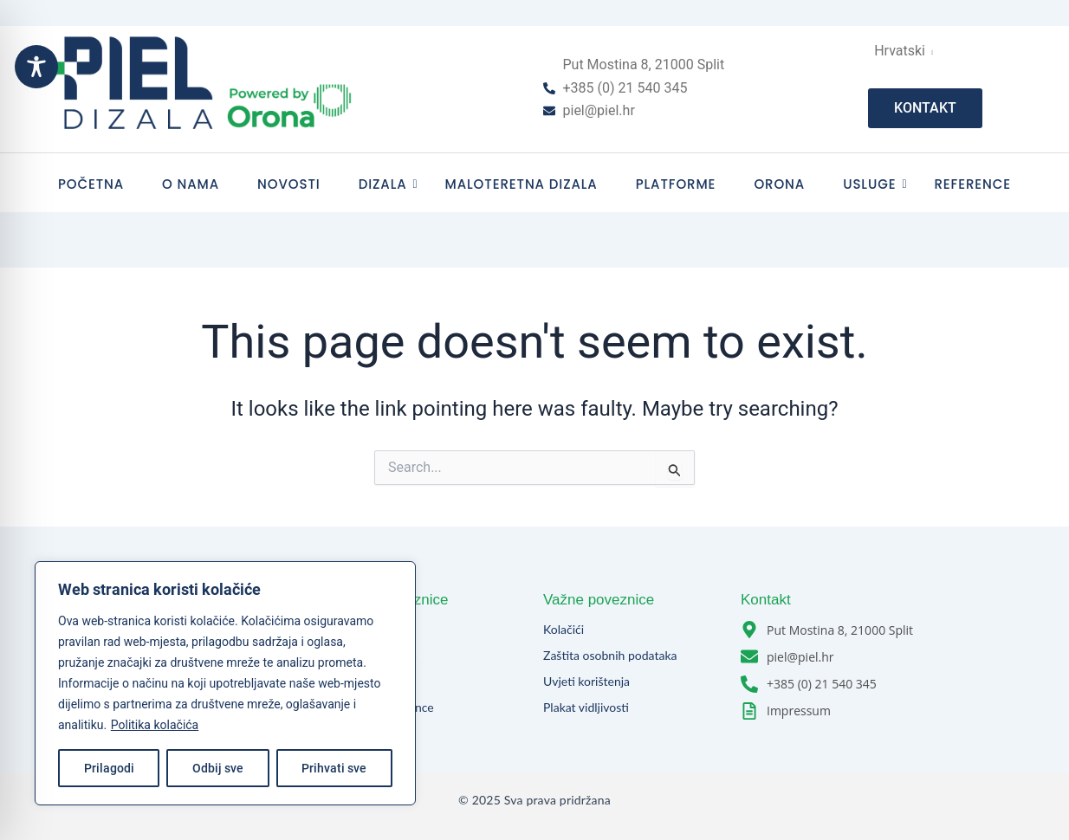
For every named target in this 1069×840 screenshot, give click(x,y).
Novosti (289, 184)
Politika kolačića (154, 725)
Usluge (874, 184)
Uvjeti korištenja (586, 681)
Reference (972, 184)
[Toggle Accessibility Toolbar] (36, 66)
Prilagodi (109, 768)
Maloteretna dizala (521, 184)
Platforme (676, 184)
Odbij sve (217, 768)
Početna (91, 184)
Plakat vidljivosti (586, 707)
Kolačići (563, 629)
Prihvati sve (333, 768)
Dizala (388, 184)
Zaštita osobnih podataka (610, 655)
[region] (225, 683)
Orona (779, 184)
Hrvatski (902, 50)
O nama (190, 184)
